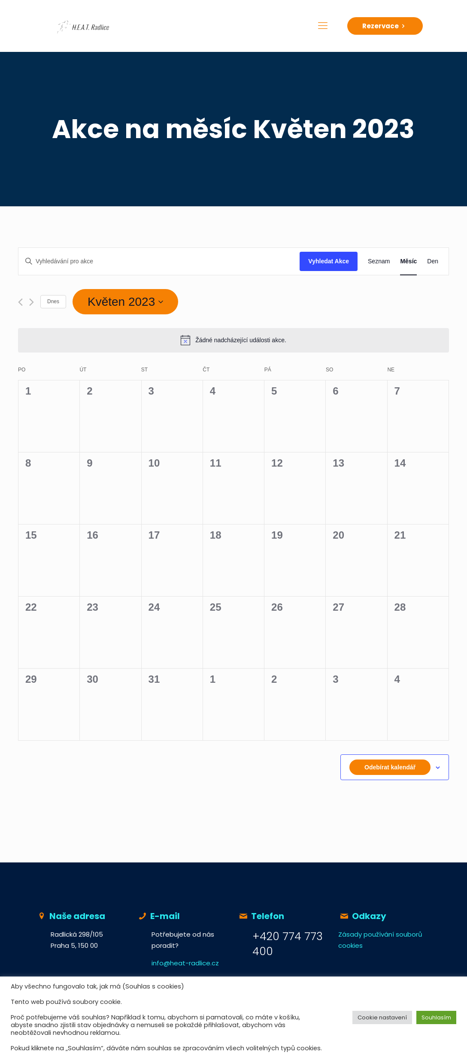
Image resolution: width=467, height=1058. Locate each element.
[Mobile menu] (322, 25)
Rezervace (385, 25)
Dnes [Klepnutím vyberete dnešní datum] (53, 301)
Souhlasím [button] (436, 1017)
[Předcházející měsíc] (20, 302)
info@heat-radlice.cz (185, 963)
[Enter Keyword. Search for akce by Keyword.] (159, 261)
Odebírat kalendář (389, 767)
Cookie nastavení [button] (382, 1017)
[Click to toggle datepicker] (125, 302)
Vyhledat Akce (328, 261)
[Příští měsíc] (31, 302)
